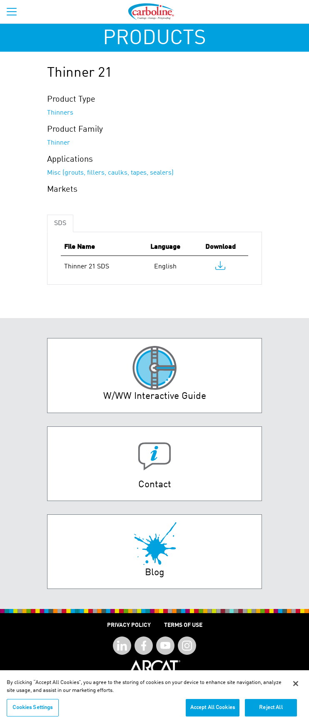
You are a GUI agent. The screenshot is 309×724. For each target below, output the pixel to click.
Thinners (60, 113)
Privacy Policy (129, 625)
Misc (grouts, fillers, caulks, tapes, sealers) (110, 173)
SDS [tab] (60, 223)
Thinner (58, 143)
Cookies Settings (32, 711)
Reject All (270, 711)
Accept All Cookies (212, 711)
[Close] (296, 687)
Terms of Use (183, 625)
